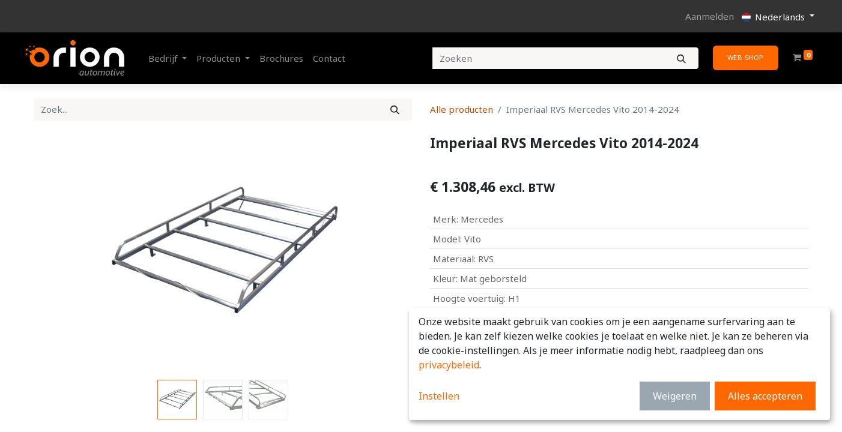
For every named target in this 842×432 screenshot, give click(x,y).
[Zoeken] (681, 58)
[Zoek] (395, 109)
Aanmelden (709, 16)
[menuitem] (281, 58)
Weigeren (675, 396)
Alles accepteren (765, 396)
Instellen (439, 396)
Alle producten (461, 109)
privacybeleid (449, 364)
